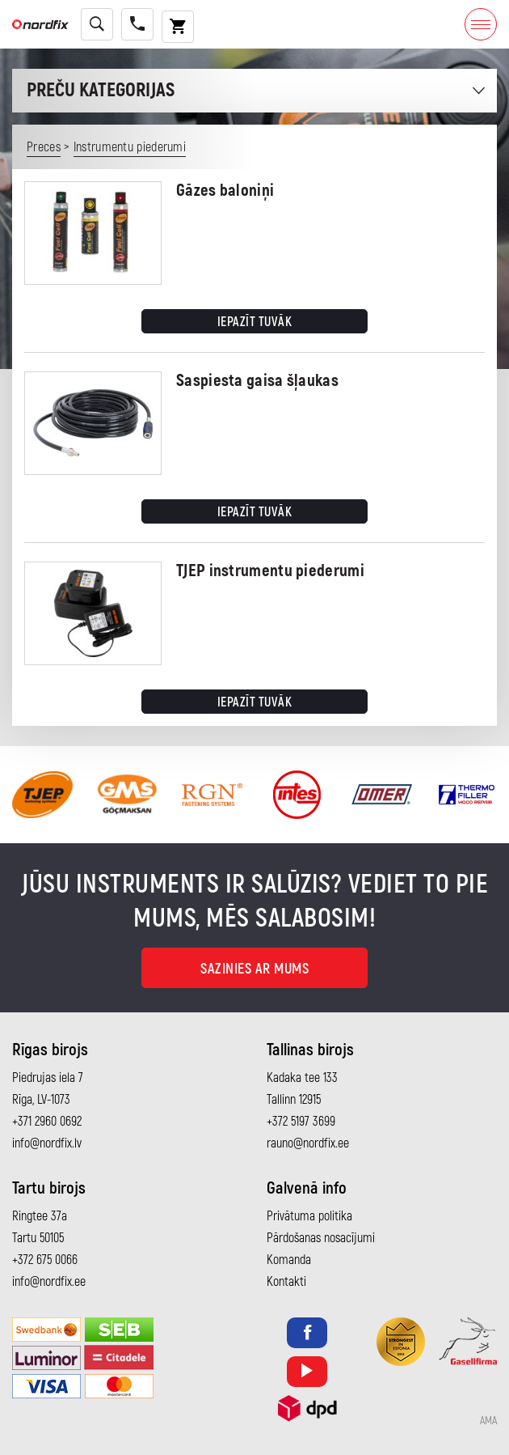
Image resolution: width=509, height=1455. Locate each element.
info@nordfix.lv (47, 1143)
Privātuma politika (309, 1216)
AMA (488, 1421)
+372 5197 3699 (301, 1122)
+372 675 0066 (45, 1260)
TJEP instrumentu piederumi (270, 571)
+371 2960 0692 (47, 1122)
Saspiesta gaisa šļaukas (257, 381)
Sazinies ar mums (254, 969)
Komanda (289, 1260)
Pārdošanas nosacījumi (321, 1238)
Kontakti (286, 1282)
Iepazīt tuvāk (254, 322)
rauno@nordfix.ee (308, 1143)
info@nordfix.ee (49, 1282)
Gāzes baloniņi (225, 190)
